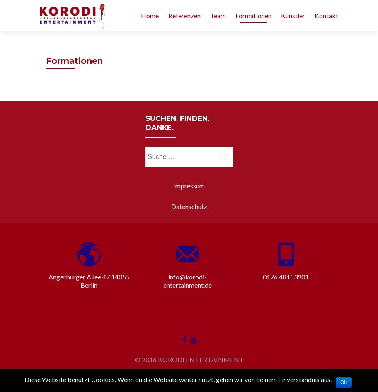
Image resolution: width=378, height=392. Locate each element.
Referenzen (184, 15)
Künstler (293, 15)
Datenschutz (189, 206)
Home (150, 15)
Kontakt (326, 15)
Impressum (189, 186)
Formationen (253, 15)
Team (218, 15)
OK (343, 382)
